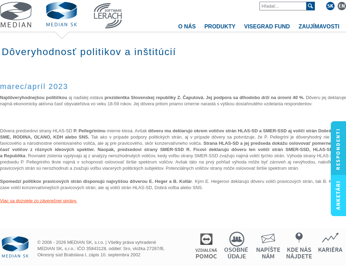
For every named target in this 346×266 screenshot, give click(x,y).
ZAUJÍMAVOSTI (319, 26)
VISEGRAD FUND (267, 26)
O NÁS (187, 26)
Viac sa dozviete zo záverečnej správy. (38, 200)
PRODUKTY (220, 26)
